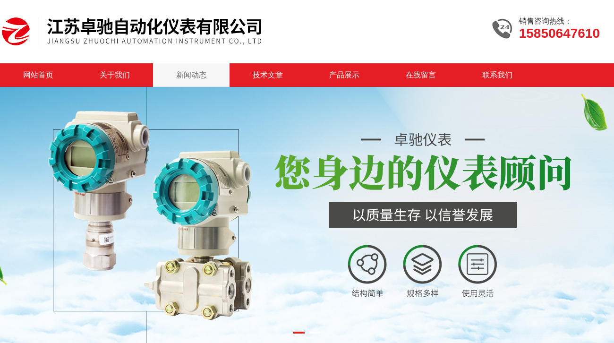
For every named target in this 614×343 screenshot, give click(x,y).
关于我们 (115, 75)
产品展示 (344, 75)
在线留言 (421, 75)
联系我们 (497, 75)
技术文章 (268, 75)
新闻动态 (191, 75)
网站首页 (38, 75)
